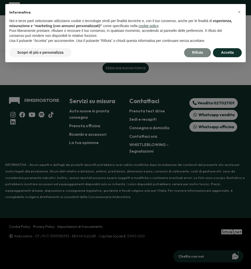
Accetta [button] (227, 52)
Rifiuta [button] (197, 52)
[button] (239, 12)
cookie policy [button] (148, 26)
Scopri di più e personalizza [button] (40, 52)
